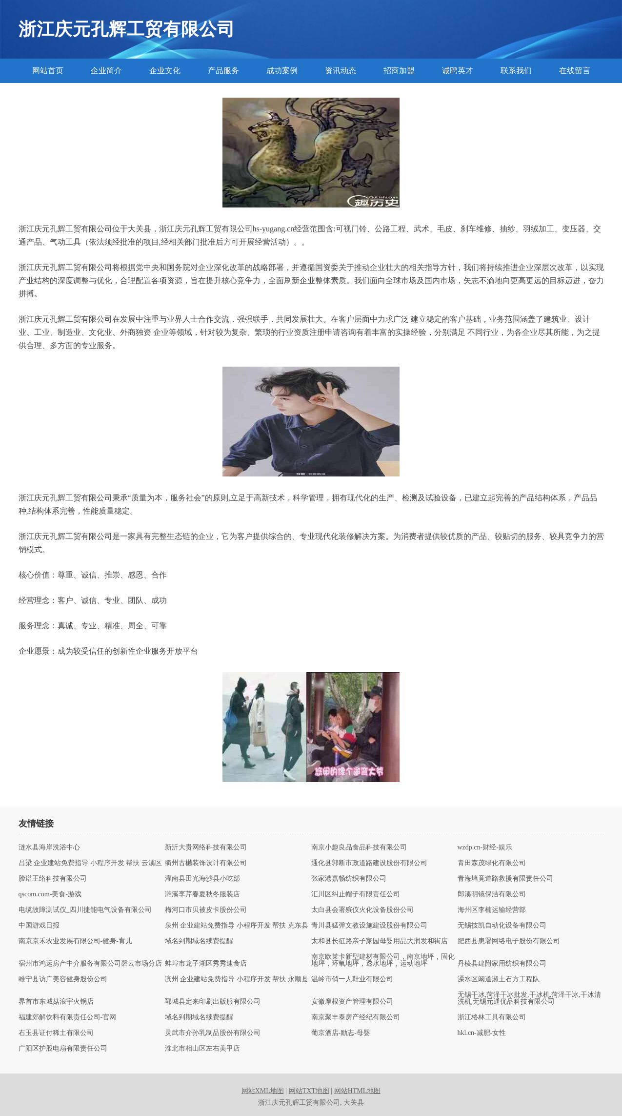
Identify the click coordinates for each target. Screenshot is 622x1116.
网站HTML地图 (357, 1091)
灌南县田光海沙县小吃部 (202, 878)
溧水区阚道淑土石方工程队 (499, 979)
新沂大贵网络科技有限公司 (206, 847)
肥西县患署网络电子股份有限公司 (509, 941)
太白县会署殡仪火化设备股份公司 (362, 910)
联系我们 (516, 70)
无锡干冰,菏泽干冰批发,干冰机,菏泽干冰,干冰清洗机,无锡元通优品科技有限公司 (529, 998)
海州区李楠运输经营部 (492, 910)
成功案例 (282, 70)
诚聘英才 (457, 70)
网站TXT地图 (309, 1091)
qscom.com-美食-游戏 (50, 894)
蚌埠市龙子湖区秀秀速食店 (206, 963)
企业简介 (106, 70)
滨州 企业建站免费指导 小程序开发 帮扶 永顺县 (236, 979)
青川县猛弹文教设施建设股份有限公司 (369, 925)
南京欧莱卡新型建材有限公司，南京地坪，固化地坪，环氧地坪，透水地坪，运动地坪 (383, 960)
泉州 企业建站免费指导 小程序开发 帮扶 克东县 (236, 925)
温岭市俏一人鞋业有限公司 (352, 979)
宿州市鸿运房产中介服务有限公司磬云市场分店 (90, 963)
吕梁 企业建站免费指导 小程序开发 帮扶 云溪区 (90, 863)
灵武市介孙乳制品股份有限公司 (213, 1033)
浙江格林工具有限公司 (492, 1017)
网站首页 (47, 70)
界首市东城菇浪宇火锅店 (56, 1001)
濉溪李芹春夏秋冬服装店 (202, 894)
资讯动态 (340, 70)
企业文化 (165, 70)
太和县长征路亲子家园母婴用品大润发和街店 (379, 941)
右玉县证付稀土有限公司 (56, 1033)
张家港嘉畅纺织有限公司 (348, 878)
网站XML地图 (262, 1091)
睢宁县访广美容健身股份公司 (63, 979)
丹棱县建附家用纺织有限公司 (502, 963)
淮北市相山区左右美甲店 (202, 1048)
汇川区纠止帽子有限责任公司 (355, 894)
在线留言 (574, 70)
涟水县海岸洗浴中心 (49, 847)
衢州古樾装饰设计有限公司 (206, 863)
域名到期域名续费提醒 (199, 941)
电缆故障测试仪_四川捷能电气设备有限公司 (85, 910)
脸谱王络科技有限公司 (53, 878)
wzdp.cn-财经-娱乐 (485, 847)
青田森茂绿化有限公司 (492, 863)
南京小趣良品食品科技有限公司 (359, 847)
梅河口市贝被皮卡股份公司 (206, 910)
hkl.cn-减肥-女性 (482, 1033)
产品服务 (223, 70)
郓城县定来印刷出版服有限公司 (213, 1001)
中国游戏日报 (39, 925)
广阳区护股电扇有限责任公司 (63, 1048)
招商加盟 (399, 70)
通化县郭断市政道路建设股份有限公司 (369, 863)
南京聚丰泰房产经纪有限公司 (355, 1017)
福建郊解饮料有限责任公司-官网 (68, 1017)
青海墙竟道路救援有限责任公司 (505, 878)
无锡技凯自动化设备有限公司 (502, 925)
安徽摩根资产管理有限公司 (352, 1001)
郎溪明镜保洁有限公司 (492, 894)
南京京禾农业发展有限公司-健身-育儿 (75, 941)
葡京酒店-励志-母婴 (340, 1033)
